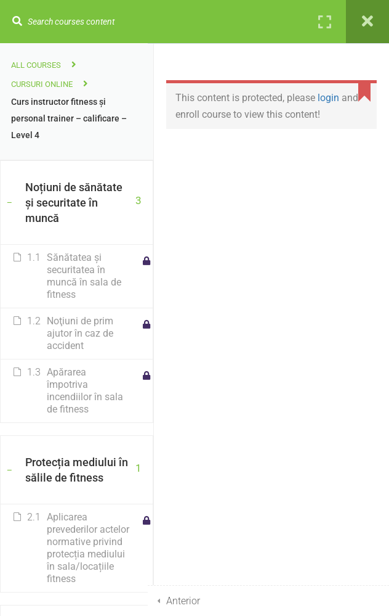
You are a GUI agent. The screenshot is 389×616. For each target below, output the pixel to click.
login (328, 98)
